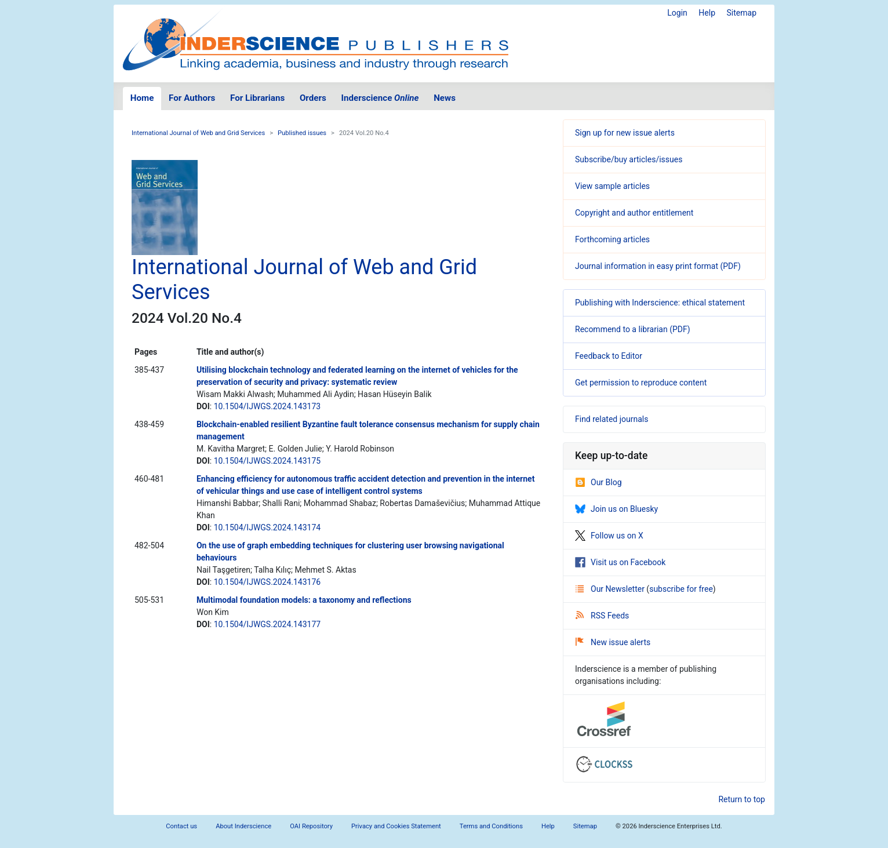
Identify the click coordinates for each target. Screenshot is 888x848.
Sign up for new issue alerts (625, 132)
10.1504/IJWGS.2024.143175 (267, 460)
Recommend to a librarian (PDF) (632, 329)
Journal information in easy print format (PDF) (658, 266)
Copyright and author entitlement (634, 212)
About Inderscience (243, 826)
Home (142, 98)
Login (677, 12)
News (445, 98)
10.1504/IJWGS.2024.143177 (267, 624)
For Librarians (257, 98)
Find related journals (611, 419)
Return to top (741, 799)
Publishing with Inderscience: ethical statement (660, 302)
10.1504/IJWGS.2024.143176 (267, 582)
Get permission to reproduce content (641, 382)
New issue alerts (613, 642)
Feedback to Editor (608, 356)
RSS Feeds (602, 615)
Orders (313, 98)
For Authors (192, 98)
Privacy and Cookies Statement (396, 826)
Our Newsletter (611, 589)
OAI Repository (311, 826)
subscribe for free (681, 589)
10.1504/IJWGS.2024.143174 (267, 527)
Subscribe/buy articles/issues (628, 159)
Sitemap (741, 12)
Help (706, 12)
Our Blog (598, 482)
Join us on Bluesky (616, 509)
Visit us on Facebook (620, 562)
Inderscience (380, 98)
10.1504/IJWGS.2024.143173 (267, 406)
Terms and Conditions (491, 826)
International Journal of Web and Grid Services (198, 133)
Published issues (302, 133)
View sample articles (612, 186)
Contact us (181, 826)
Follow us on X (609, 535)
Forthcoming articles (612, 239)
